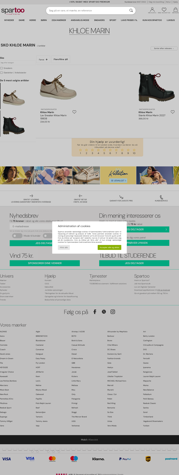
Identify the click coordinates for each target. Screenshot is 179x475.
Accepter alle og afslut (109, 247)
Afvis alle (64, 247)
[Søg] (131, 10)
